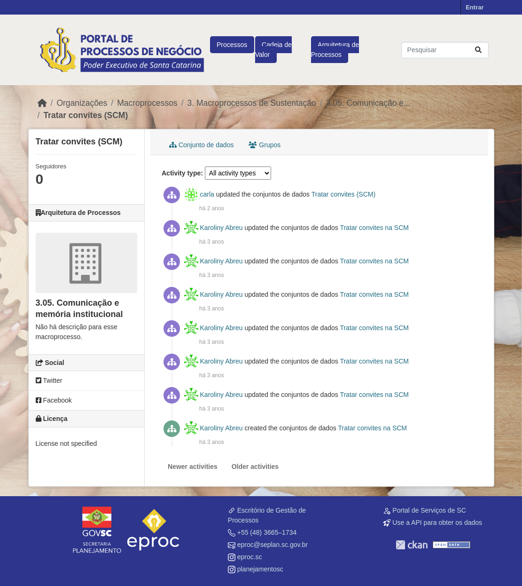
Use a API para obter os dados (437, 522)
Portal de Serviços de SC (429, 510)
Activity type (181, 173)
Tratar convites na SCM (374, 227)
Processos (232, 44)
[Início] (42, 103)
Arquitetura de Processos (335, 49)
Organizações (81, 103)
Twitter (49, 380)
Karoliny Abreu (221, 227)
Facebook (54, 400)
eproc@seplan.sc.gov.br (272, 544)
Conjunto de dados (201, 145)
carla (207, 194)
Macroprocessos (147, 103)
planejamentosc (260, 569)
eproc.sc (249, 557)
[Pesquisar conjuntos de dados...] (445, 50)
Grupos (264, 145)
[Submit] (478, 50)
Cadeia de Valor (273, 49)
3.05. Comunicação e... (368, 103)
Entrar (474, 7)
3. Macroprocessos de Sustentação (251, 103)
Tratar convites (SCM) (85, 115)
